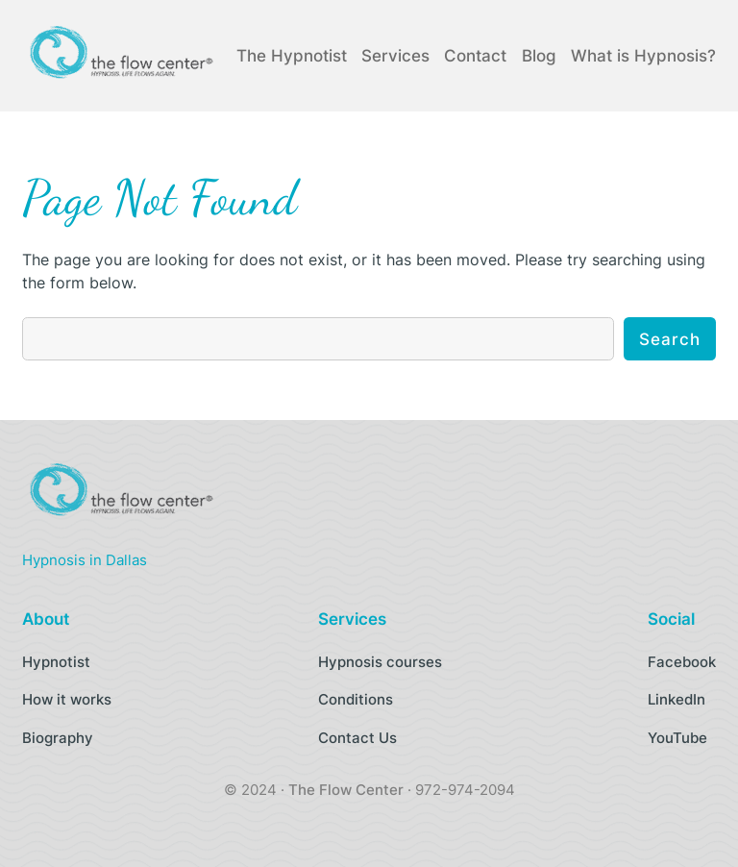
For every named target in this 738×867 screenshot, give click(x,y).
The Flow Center (346, 789)
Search (670, 339)
